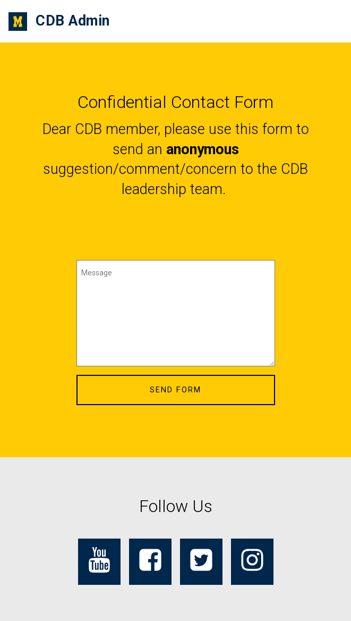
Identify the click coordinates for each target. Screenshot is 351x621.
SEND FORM (175, 390)
